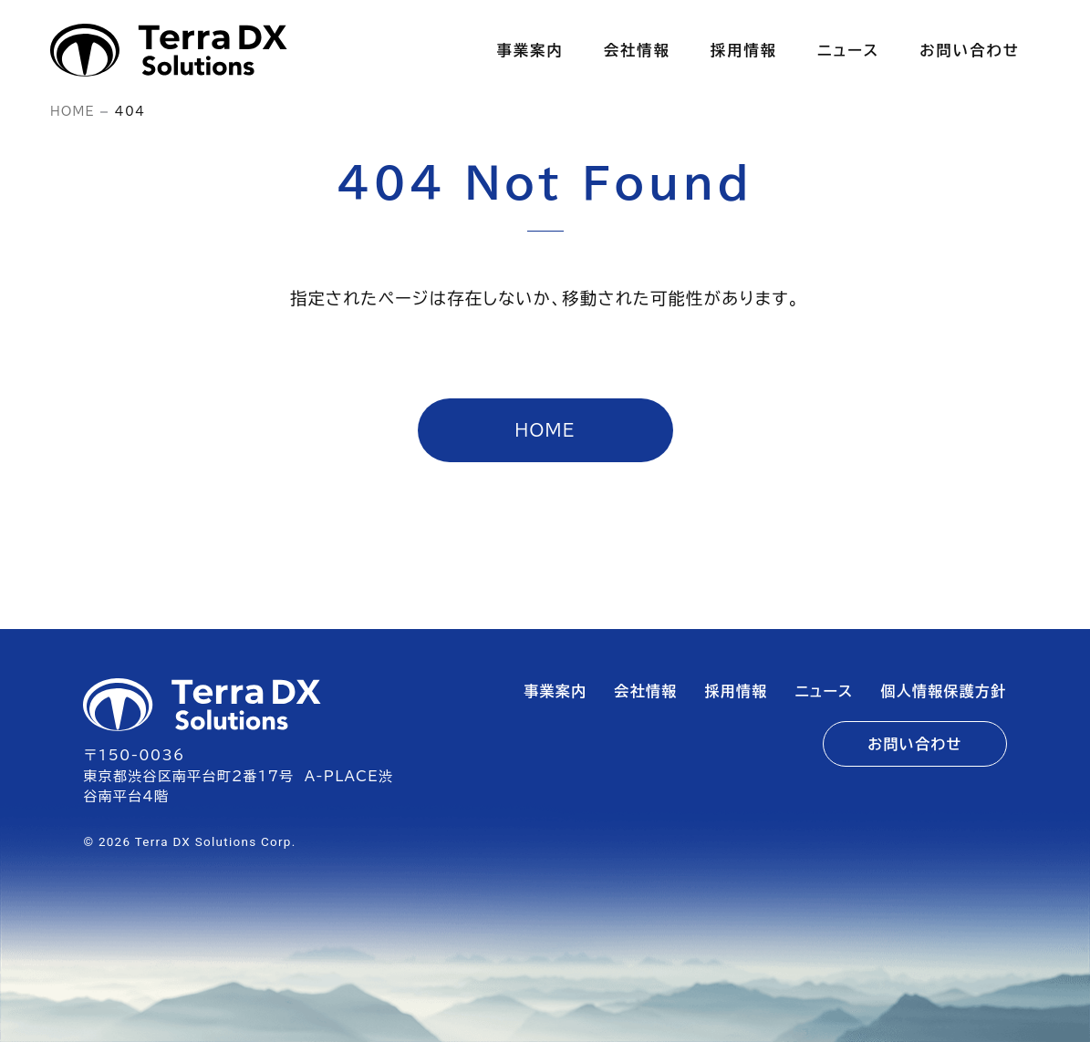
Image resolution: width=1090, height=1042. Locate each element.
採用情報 (736, 691)
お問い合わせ (914, 744)
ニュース (824, 691)
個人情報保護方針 (944, 691)
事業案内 (555, 691)
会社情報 (646, 691)
